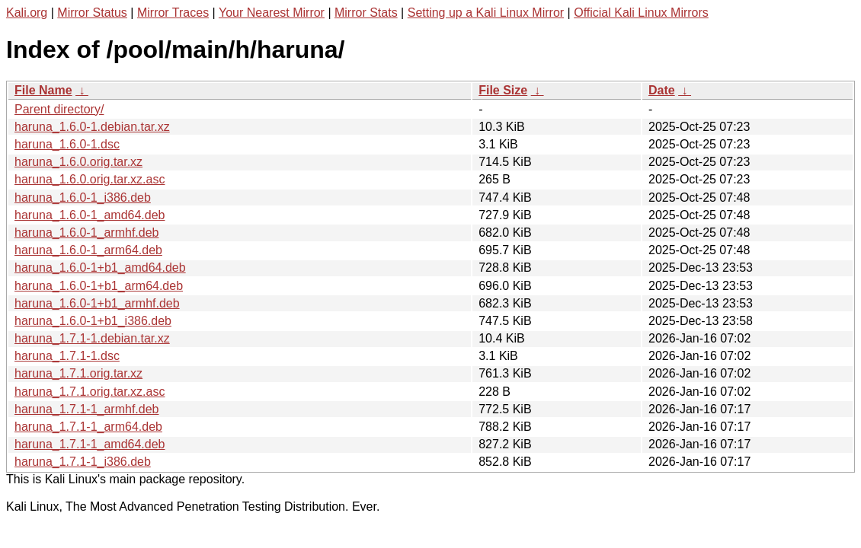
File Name (43, 90)
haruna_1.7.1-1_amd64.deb (89, 444)
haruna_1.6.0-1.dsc (67, 144)
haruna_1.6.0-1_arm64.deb (88, 250)
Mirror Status (92, 12)
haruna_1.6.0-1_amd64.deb (89, 215)
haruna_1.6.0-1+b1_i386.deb (92, 320)
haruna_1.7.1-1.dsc (67, 355)
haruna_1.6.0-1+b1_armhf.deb (97, 303)
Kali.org (26, 12)
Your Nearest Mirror (272, 12)
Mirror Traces (173, 12)
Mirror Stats (366, 12)
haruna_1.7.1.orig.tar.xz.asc (89, 391)
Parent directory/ (59, 109)
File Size (503, 90)
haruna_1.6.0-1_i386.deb (82, 197)
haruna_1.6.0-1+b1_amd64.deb (100, 267)
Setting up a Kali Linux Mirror (486, 12)
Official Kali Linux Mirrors (641, 12)
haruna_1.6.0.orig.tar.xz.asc (89, 179)
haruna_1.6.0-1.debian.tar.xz (92, 126)
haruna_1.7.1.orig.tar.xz (78, 373)
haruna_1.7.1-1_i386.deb (82, 461)
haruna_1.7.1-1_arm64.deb (88, 426)
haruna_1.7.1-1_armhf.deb (86, 409)
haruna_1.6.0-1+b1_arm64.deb (98, 285)
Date (661, 90)
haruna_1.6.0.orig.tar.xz (78, 161)
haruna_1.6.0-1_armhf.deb (86, 232)
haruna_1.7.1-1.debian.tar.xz (92, 338)
